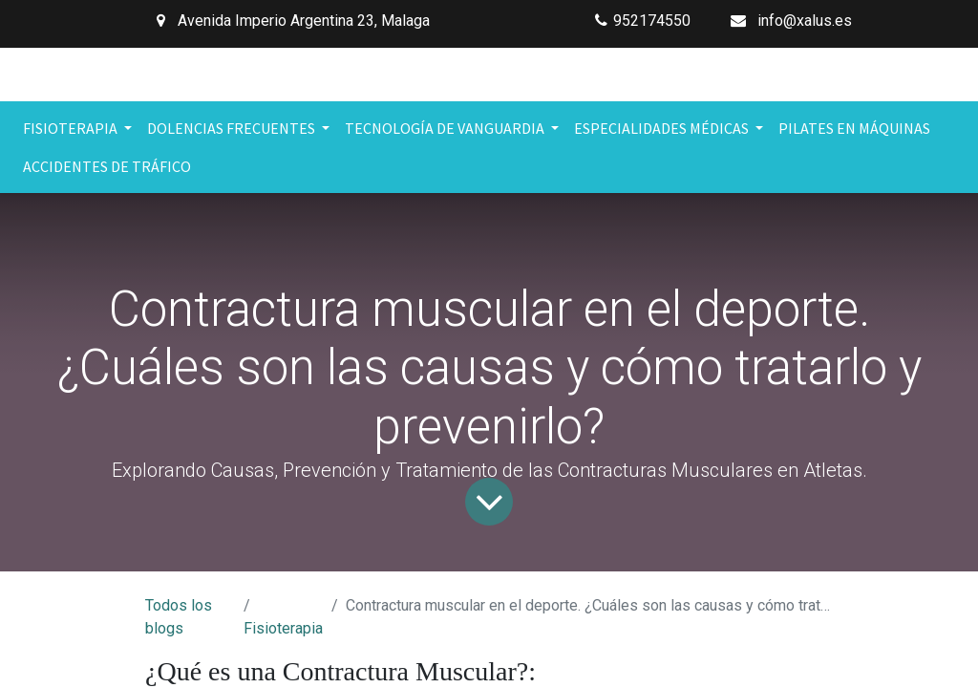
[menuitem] (854, 128)
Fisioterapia (283, 628)
